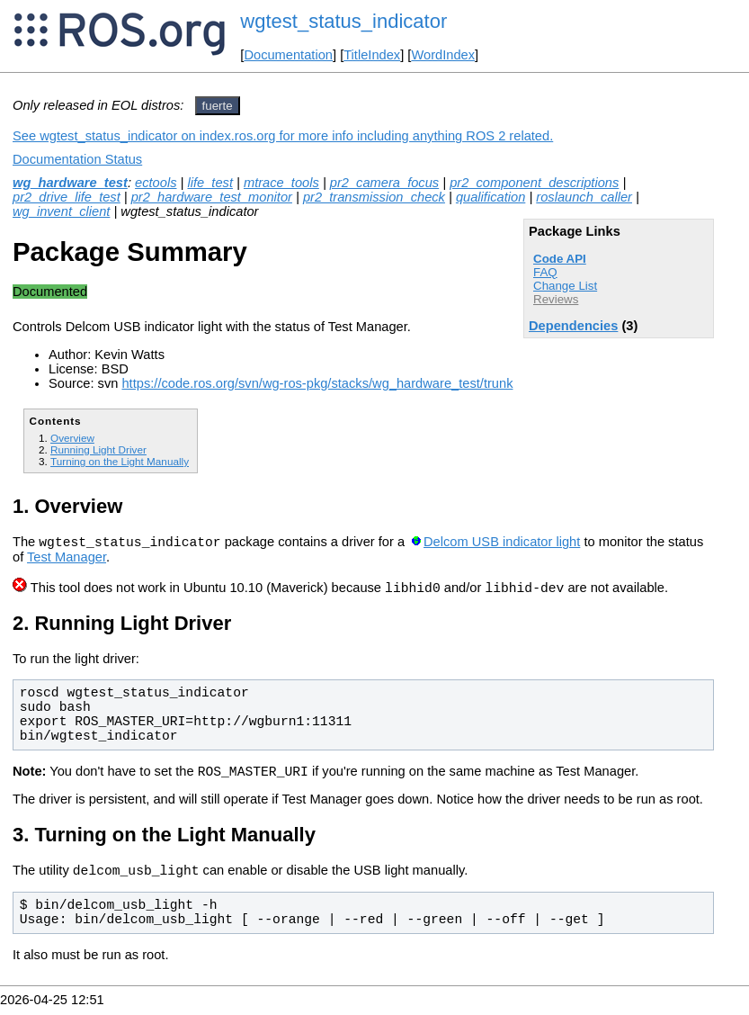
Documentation (288, 55)
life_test (210, 182)
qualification (490, 197)
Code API (559, 258)
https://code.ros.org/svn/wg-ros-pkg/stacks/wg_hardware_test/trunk (317, 383)
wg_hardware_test (70, 182)
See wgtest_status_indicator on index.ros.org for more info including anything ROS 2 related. (283, 136)
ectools (155, 182)
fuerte (217, 105)
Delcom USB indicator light (502, 544)
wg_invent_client (61, 211)
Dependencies (573, 326)
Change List (565, 285)
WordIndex (443, 55)
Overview (72, 438)
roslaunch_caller (584, 197)
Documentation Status (77, 159)
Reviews (555, 299)
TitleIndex (371, 55)
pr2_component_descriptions (534, 182)
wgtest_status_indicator (343, 21)
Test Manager (66, 559)
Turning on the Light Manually (119, 461)
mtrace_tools (281, 182)
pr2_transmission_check (374, 197)
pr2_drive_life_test (66, 197)
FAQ (545, 272)
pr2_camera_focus (384, 182)
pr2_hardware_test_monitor (211, 197)
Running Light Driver (98, 449)
